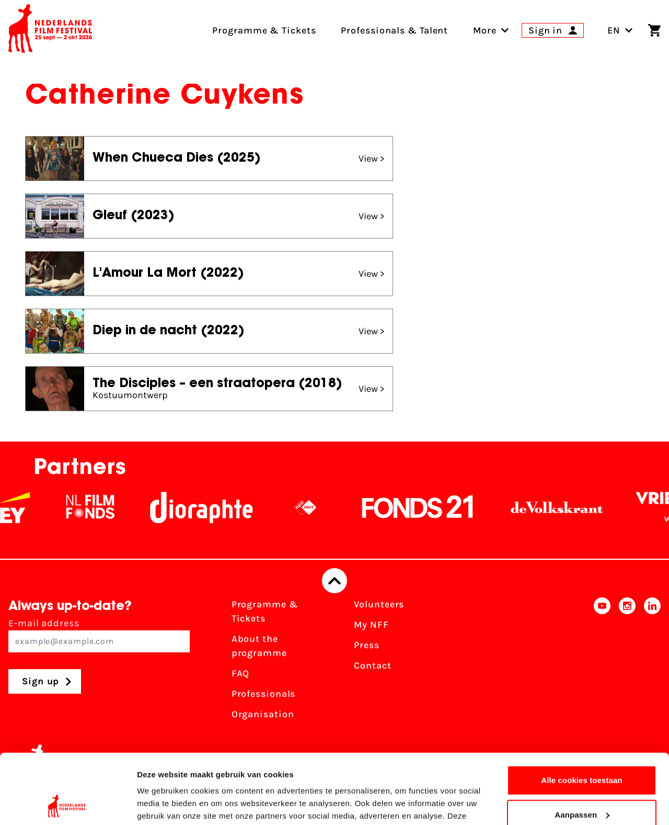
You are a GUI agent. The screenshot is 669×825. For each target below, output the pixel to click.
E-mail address (99, 634)
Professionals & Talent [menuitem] (394, 30)
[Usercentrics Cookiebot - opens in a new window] (67, 804)
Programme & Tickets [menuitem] (264, 30)
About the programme (259, 646)
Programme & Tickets (265, 611)
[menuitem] (484, 30)
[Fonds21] (424, 507)
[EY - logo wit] (21, 507)
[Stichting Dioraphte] (208, 507)
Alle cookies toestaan (581, 714)
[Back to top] (334, 580)
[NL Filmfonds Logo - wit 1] (96, 507)
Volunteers (379, 604)
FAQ (241, 673)
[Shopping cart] (654, 30)
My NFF (371, 624)
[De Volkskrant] (563, 507)
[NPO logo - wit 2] (312, 507)
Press (366, 645)
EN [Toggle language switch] (620, 30)
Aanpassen (582, 748)
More (485, 30)
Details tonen (162, 804)
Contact (372, 665)
